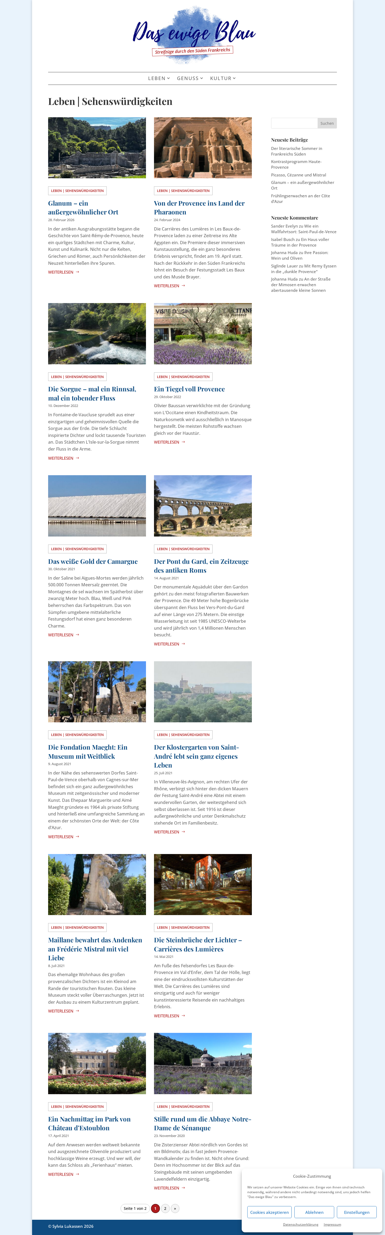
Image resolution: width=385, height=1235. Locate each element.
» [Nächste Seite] (175, 1208)
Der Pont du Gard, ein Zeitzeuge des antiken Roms (201, 566)
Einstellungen (356, 1212)
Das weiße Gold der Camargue (93, 561)
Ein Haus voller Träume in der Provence (300, 242)
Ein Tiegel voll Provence (189, 388)
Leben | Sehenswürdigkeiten (77, 190)
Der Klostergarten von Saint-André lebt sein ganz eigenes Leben (196, 756)
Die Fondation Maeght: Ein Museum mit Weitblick (88, 751)
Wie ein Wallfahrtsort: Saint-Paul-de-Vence (304, 228)
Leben (157, 78)
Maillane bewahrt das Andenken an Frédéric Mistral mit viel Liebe (95, 948)
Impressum (332, 1224)
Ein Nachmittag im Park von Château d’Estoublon (89, 1123)
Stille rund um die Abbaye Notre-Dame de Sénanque (203, 1123)
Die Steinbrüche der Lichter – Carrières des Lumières (198, 944)
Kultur (221, 78)
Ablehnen (314, 1212)
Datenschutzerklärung (300, 1224)
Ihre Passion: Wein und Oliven (299, 255)
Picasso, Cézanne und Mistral (298, 174)
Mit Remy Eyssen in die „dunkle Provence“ (303, 268)
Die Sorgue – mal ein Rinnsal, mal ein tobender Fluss (92, 393)
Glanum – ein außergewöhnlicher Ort (83, 207)
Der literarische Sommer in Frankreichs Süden (296, 151)
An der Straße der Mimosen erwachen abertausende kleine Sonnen (301, 284)
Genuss (188, 78)
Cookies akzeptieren (269, 1212)
